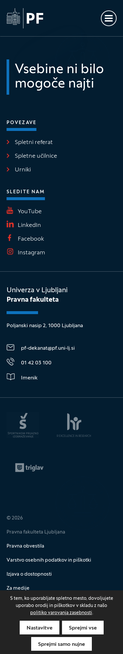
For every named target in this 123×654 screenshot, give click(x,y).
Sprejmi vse (83, 628)
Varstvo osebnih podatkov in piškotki (49, 560)
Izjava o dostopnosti (29, 574)
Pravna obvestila (25, 546)
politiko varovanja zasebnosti (61, 613)
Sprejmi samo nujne (61, 644)
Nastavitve (39, 628)
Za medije (18, 588)
